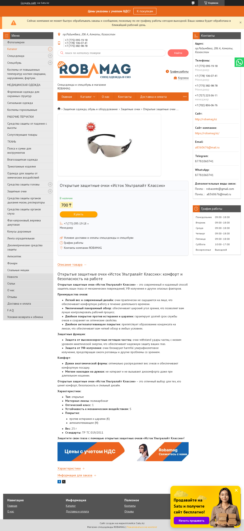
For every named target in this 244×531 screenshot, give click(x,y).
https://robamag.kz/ (207, 133)
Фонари (12, 263)
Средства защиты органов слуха (24, 211)
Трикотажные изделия (21, 166)
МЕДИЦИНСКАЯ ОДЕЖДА (23, 85)
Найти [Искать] (178, 53)
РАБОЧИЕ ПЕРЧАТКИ (20, 117)
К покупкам (145, 11)
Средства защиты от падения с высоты (27, 126)
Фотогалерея (15, 42)
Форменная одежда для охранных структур (23, 94)
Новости (12, 277)
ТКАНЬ (11, 141)
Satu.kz (140, 523)
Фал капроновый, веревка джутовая (24, 222)
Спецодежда (15, 56)
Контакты (125, 96)
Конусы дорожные (19, 231)
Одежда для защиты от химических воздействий (23, 175)
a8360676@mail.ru (207, 147)
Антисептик (14, 256)
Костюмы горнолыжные (22, 110)
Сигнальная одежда (20, 103)
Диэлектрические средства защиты (24, 247)
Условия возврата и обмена (25, 317)
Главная (67, 96)
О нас (10, 290)
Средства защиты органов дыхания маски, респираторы (26, 200)
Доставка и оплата (19, 303)
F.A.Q (10, 310)
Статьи (11, 283)
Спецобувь (14, 63)
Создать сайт (28, 2)
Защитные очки (17, 191)
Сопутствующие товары (22, 135)
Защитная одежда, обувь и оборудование (90, 109)
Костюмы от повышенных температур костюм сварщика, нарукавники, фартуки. (26, 74)
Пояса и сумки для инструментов (19, 150)
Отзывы (12, 297)
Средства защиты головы (23, 184)
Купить (78, 214)
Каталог (12, 49)
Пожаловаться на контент (142, 526)
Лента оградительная (20, 238)
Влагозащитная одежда (22, 159)
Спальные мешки (18, 270)
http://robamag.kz (206, 119)
